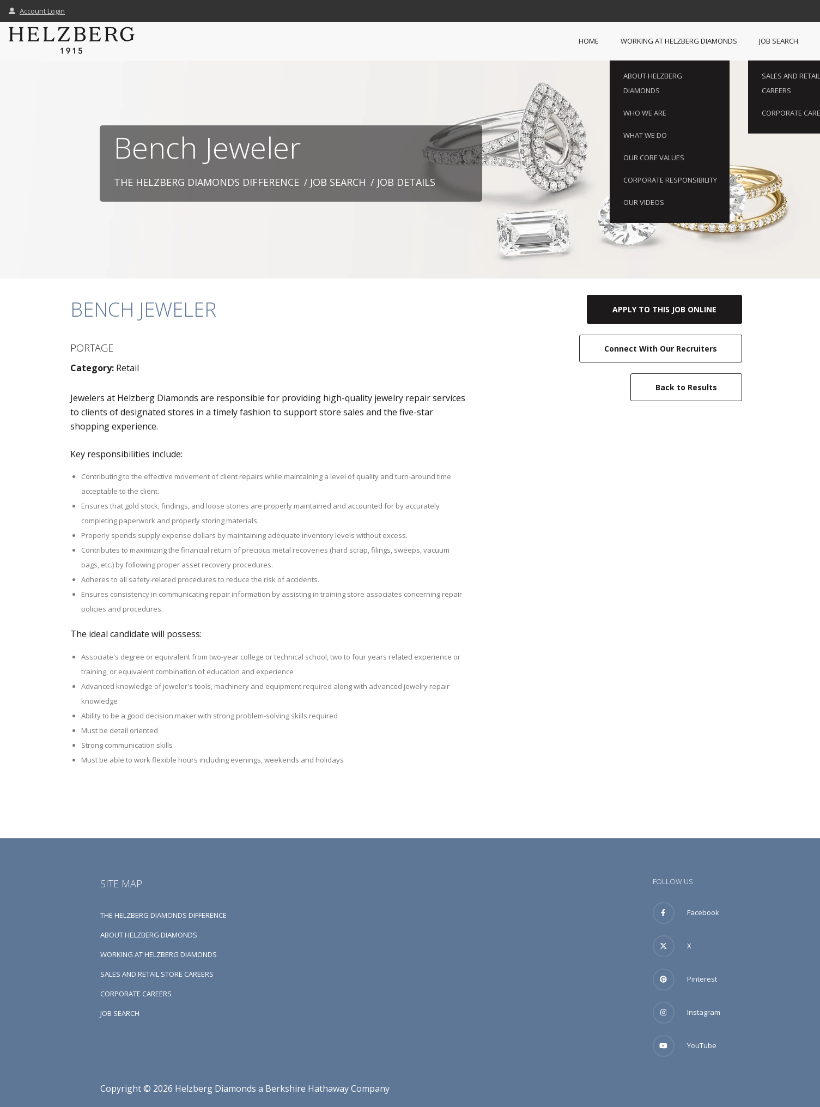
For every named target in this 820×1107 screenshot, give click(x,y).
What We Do (645, 135)
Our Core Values (653, 157)
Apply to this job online (664, 309)
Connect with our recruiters (660, 348)
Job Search (778, 41)
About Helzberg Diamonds (652, 83)
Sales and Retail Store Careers (157, 974)
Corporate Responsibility (670, 180)
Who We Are (644, 113)
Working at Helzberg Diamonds (679, 41)
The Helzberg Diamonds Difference (206, 182)
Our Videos (643, 202)
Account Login (37, 11)
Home (589, 41)
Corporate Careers (136, 994)
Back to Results (686, 387)
